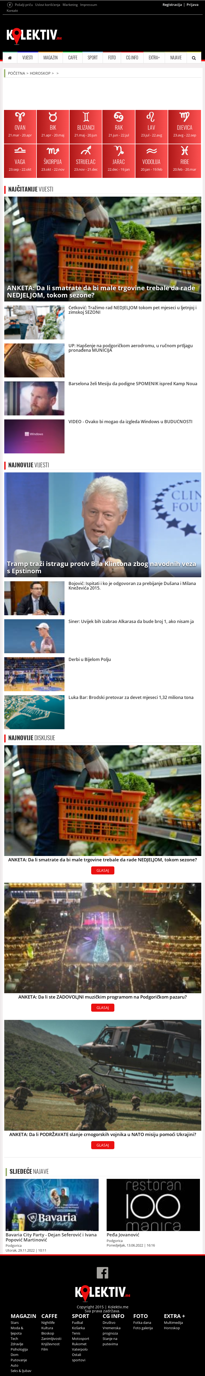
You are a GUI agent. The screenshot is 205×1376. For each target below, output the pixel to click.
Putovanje (19, 1360)
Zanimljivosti (51, 1338)
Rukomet (79, 1343)
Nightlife (48, 1322)
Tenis (76, 1333)
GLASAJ (103, 870)
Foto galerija (143, 1327)
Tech (14, 1338)
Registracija (172, 4)
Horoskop (172, 1327)
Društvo (109, 1322)
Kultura (47, 1327)
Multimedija (173, 1322)
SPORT (93, 57)
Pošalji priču (24, 4)
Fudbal (77, 1322)
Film (44, 1349)
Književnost (50, 1343)
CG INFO (132, 57)
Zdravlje (17, 1343)
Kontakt (12, 10)
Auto (14, 1365)
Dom (14, 1354)
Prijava (193, 4)
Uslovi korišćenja (47, 4)
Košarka (78, 1327)
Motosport (80, 1338)
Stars (15, 1322)
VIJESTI (27, 57)
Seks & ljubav (21, 1370)
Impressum (88, 4)
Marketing (70, 4)
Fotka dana (142, 1322)
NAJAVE (176, 57)
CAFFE (72, 57)
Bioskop (47, 1333)
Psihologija (19, 1349)
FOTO (112, 57)
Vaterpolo (80, 1349)
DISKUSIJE (31, 738)
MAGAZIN (50, 57)
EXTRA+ (154, 57)
